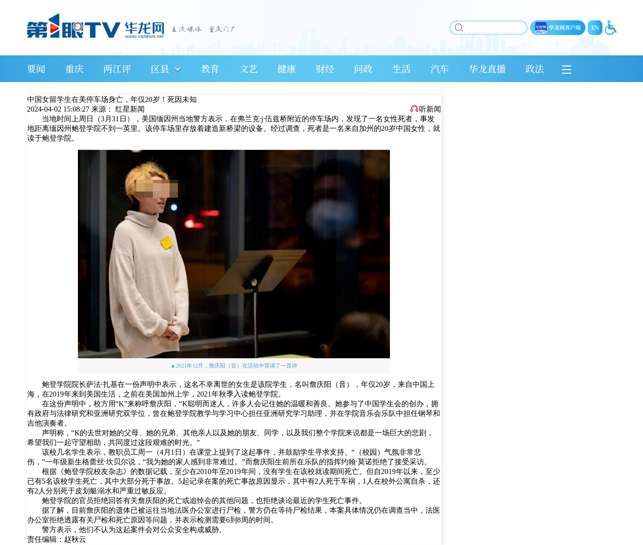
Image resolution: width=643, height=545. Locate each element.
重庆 (74, 68)
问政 (363, 68)
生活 (401, 68)
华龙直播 (487, 68)
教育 (210, 68)
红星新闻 (130, 109)
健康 (286, 68)
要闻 (36, 68)
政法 (534, 68)
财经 (325, 68)
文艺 (248, 68)
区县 (160, 68)
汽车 (440, 68)
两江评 (117, 68)
